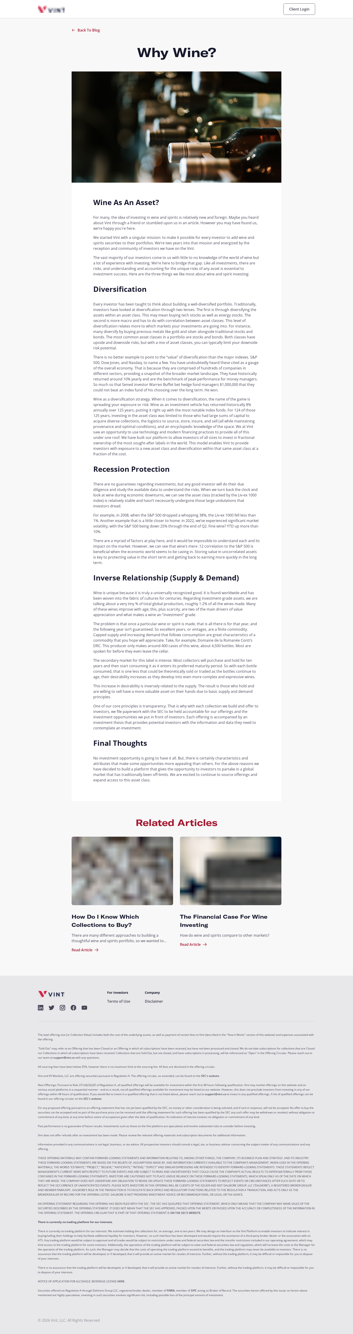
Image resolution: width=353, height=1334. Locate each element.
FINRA (171, 1290)
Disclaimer (154, 1001)
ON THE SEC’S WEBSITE (185, 1213)
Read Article (85, 949)
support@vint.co (64, 1058)
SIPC (194, 1290)
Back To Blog (86, 30)
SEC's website (210, 1076)
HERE (121, 1281)
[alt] (40, 1007)
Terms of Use (118, 1001)
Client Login (299, 9)
